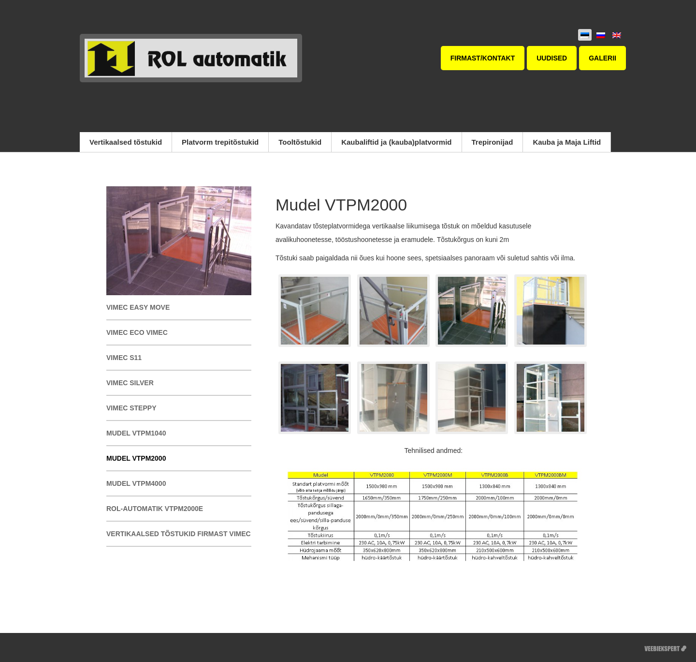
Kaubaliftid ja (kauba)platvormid (396, 142)
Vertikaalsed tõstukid (125, 142)
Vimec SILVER (130, 383)
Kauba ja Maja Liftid (567, 142)
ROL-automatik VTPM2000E (154, 508)
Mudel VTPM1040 (136, 433)
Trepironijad (492, 142)
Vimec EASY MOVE (138, 307)
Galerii (602, 58)
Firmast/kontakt (482, 58)
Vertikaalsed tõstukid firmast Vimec (178, 534)
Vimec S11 (124, 357)
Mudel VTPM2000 (136, 458)
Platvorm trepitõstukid (220, 142)
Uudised (551, 58)
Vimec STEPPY (131, 408)
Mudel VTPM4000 (136, 483)
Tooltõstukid (299, 142)
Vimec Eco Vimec (137, 332)
